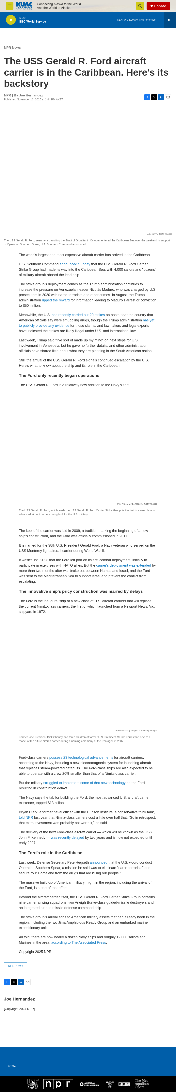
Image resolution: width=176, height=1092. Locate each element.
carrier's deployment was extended (123, 565)
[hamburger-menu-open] (9, 6)
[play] (11, 20)
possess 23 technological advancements (81, 757)
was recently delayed (67, 837)
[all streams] (170, 20)
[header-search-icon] (140, 6)
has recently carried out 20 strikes (78, 315)
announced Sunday (75, 264)
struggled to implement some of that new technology (84, 783)
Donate (160, 6)
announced (98, 862)
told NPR (26, 817)
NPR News (12, 48)
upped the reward (56, 300)
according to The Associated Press (78, 942)
